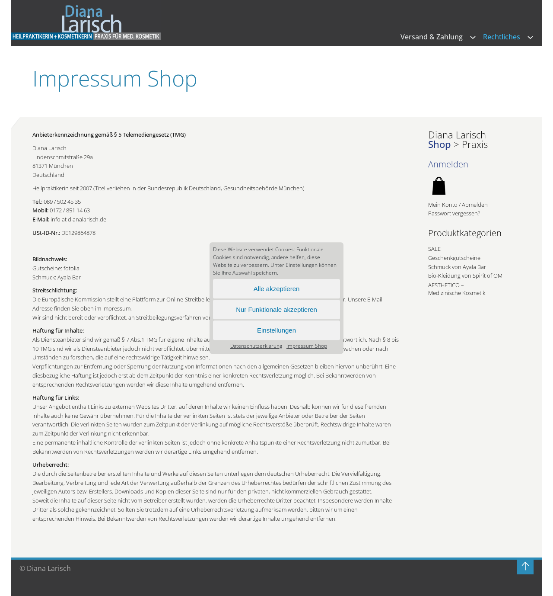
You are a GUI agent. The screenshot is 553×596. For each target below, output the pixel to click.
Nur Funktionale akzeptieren (276, 309)
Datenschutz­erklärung (256, 345)
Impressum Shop (306, 345)
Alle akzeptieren (277, 288)
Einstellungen (276, 330)
